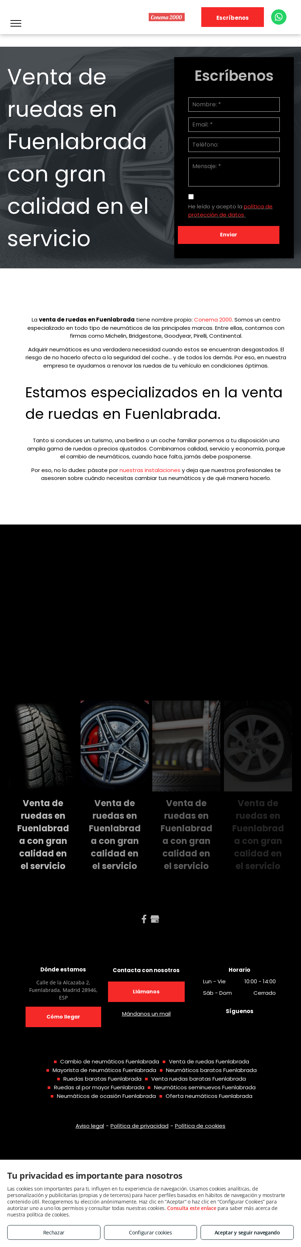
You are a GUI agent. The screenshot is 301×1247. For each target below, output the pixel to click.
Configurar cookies (150, 1232)
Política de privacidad (140, 1126)
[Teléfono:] (234, 145)
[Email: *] (234, 124)
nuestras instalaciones (150, 470)
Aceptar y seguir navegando (247, 1232)
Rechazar (54, 1232)
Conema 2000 (213, 319)
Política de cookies (200, 1126)
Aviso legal (90, 1126)
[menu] (15, 23)
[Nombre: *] (234, 104)
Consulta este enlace (191, 1208)
